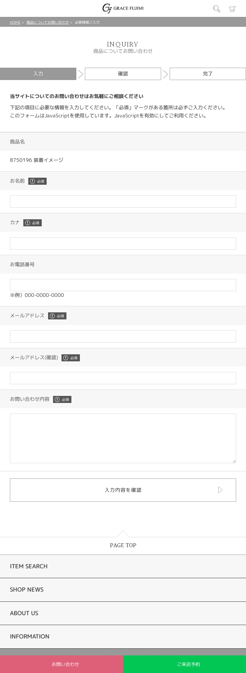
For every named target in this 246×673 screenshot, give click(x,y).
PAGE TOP (123, 555)
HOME (15, 22)
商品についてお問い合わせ (48, 22)
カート (232, 8)
